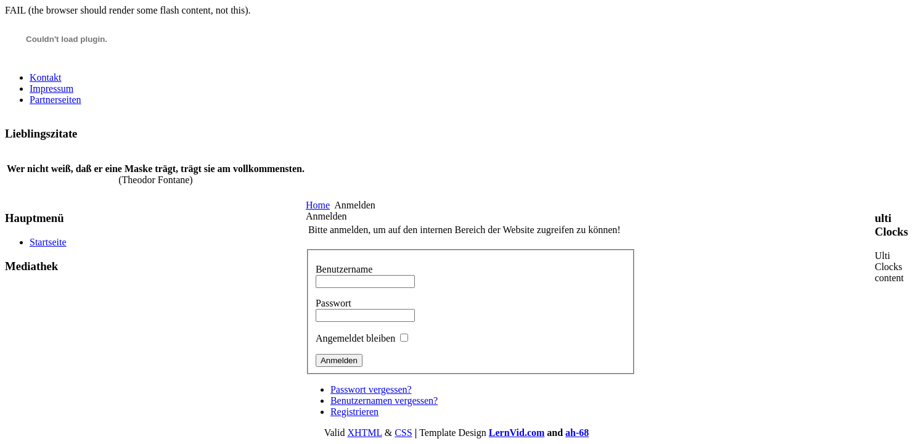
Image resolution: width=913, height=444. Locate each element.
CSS (403, 432)
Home (318, 205)
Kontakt (46, 77)
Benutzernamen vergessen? (384, 400)
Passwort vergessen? (371, 389)
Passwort (333, 303)
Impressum (51, 88)
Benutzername (344, 269)
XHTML (364, 432)
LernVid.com (517, 432)
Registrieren (354, 411)
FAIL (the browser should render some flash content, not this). (128, 10)
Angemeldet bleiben (355, 338)
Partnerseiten (55, 99)
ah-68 (577, 432)
